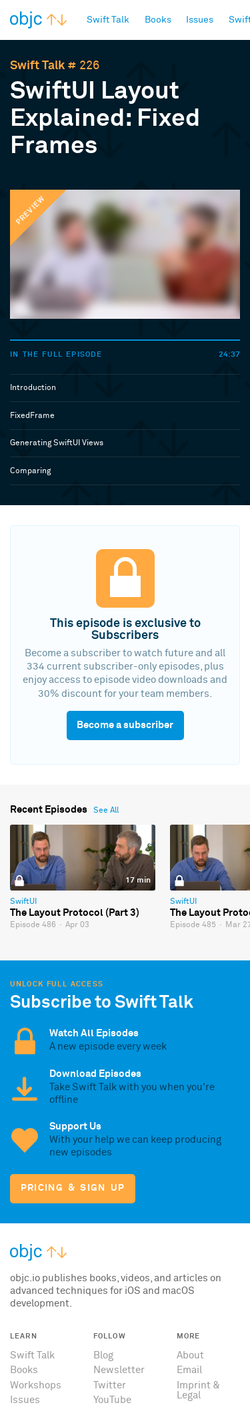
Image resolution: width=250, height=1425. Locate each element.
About (190, 1355)
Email (189, 1370)
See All (106, 811)
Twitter (109, 1385)
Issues (25, 1400)
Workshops (35, 1385)
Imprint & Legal (198, 1390)
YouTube (112, 1400)
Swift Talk (37, 66)
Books (24, 1370)
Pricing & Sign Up (73, 1188)
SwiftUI (23, 902)
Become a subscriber (125, 725)
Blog (103, 1355)
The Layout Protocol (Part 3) (74, 913)
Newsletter (119, 1370)
